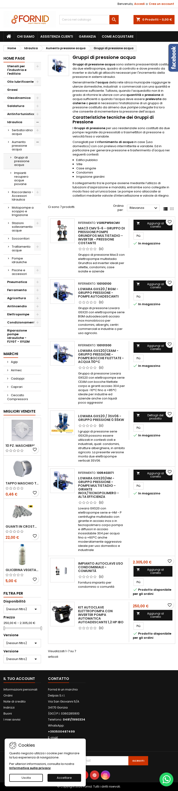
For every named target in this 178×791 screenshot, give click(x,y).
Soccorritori (20, 238)
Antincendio (17, 306)
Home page (14, 58)
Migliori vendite (19, 411)
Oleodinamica (19, 98)
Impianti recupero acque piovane (21, 178)
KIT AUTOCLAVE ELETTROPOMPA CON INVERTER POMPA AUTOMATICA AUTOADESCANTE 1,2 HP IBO (101, 614)
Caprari (16, 387)
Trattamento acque (21, 248)
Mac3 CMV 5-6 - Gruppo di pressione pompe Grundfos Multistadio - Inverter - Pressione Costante (101, 235)
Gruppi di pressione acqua (21, 161)
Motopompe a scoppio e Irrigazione (23, 211)
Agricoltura (16, 298)
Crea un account (161, 4)
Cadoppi (17, 378)
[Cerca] (89, 19)
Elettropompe (18, 314)
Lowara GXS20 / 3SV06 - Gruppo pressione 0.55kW (101, 418)
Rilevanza (144, 208)
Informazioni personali (20, 689)
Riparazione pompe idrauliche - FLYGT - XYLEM (18, 336)
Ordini (8, 695)
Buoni (7, 713)
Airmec (16, 370)
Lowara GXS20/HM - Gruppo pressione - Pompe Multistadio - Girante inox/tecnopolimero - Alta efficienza (98, 487)
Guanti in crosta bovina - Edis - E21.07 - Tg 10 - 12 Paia (22, 526)
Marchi (10, 353)
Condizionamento (22, 322)
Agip (14, 362)
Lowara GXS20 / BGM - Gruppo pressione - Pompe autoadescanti (98, 293)
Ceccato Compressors (17, 397)
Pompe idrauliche (19, 260)
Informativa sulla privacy (30, 768)
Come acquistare (118, 36)
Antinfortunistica (21, 114)
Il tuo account (19, 678)
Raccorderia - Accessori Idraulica (22, 196)
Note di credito (14, 701)
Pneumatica (17, 282)
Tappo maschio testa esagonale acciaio (22, 483)
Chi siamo (26, 36)
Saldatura (15, 106)
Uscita (26, 778)
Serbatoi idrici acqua (22, 132)
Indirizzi (9, 707)
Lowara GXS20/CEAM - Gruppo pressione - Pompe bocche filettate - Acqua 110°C (101, 356)
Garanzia (87, 36)
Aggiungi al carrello (150, 224)
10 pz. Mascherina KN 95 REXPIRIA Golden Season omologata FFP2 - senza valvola (22, 445)
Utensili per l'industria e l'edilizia (16, 70)
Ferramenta (17, 290)
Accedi (139, 4)
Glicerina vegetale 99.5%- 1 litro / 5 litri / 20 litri (22, 570)
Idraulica (14, 122)
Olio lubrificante (20, 81)
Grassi (12, 90)
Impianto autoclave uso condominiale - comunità (100, 567)
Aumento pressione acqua (19, 146)
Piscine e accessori (19, 272)
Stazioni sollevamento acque (22, 227)
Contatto (58, 678)
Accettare (64, 778)
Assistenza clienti (56, 36)
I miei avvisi (11, 719)
